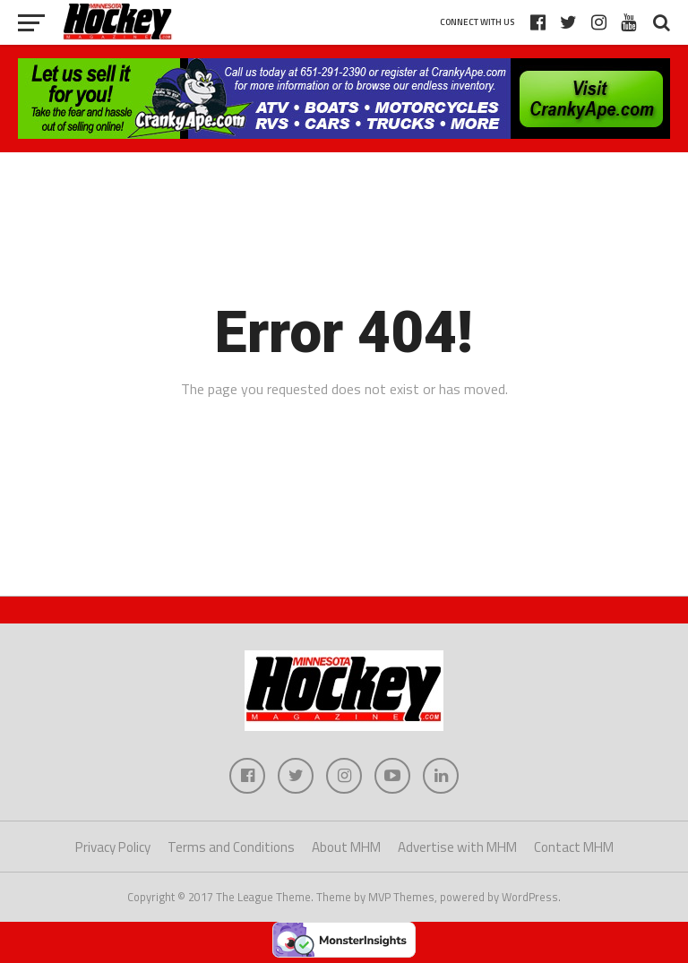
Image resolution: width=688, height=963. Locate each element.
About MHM (346, 847)
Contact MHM (574, 847)
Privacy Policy (112, 847)
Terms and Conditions (231, 847)
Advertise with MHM (457, 847)
